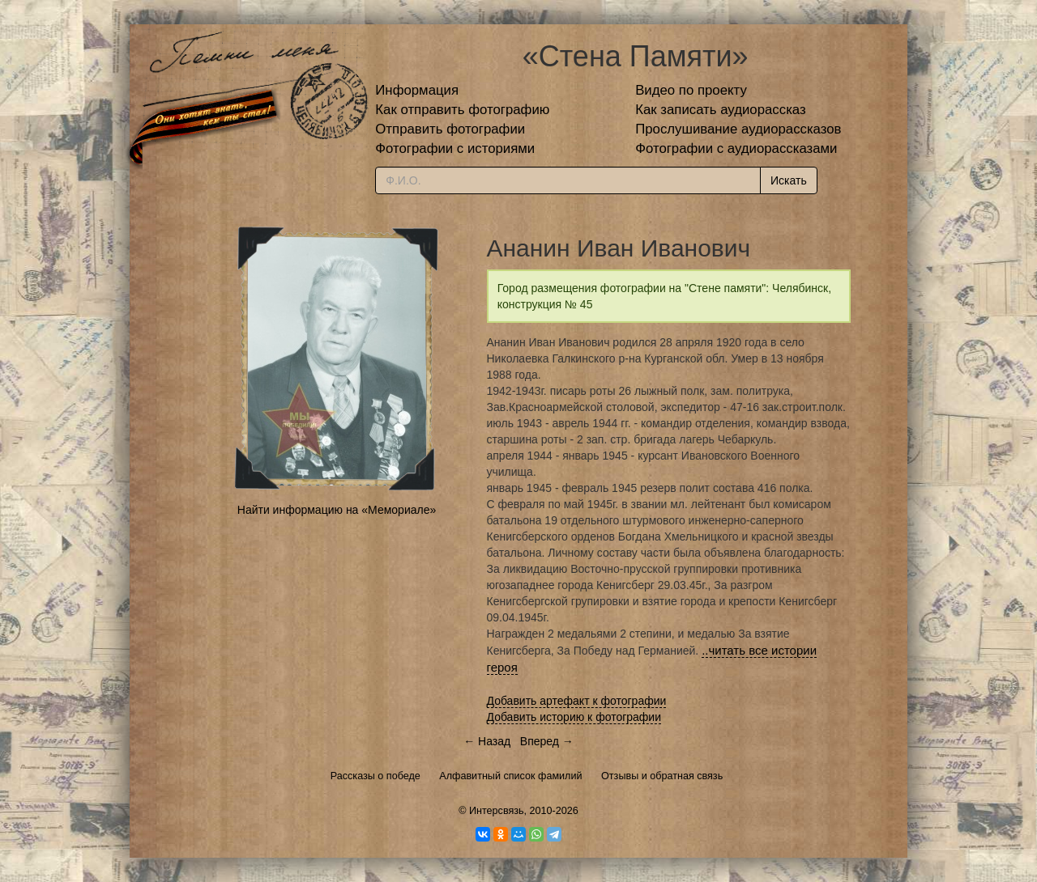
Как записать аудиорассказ (720, 109)
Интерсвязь (496, 810)
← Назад (486, 741)
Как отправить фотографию (462, 109)
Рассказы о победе (375, 776)
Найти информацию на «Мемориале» (336, 509)
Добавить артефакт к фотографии (577, 700)
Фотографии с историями (455, 148)
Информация (417, 90)
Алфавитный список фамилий (510, 776)
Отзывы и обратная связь (662, 776)
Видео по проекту (691, 90)
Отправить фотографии (450, 129)
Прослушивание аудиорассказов (738, 129)
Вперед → (547, 741)
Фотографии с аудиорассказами (736, 148)
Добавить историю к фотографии (574, 716)
